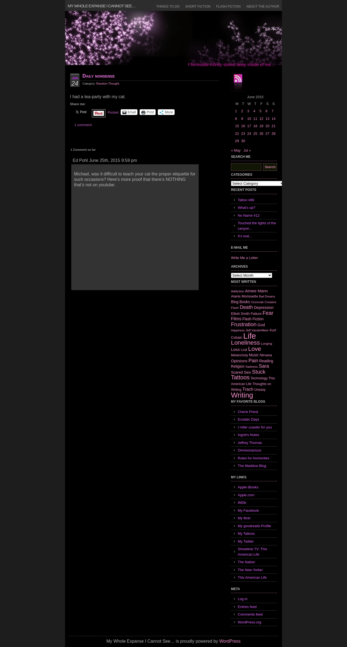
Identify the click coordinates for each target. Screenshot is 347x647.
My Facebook (248, 510)
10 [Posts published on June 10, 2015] (249, 119)
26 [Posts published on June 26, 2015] (261, 134)
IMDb (242, 503)
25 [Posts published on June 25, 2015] (255, 134)
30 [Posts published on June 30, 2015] (243, 141)
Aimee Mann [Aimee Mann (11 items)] (256, 291)
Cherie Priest (248, 412)
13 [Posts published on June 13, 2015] (267, 119)
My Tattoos (246, 533)
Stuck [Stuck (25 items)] (258, 372)
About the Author (262, 6)
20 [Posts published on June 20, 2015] (267, 126)
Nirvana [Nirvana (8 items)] (266, 355)
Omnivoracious (249, 450)
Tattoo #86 (246, 200)
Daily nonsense (98, 76)
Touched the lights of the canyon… (257, 225)
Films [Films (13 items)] (236, 318)
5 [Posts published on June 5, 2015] (260, 111)
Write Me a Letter (244, 258)
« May (235, 150)
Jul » (247, 150)
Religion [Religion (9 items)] (238, 366)
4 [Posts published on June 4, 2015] (254, 111)
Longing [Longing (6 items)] (266, 343)
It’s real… (245, 236)
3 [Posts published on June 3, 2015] (248, 111)
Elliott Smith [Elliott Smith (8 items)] (240, 314)
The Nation (246, 562)
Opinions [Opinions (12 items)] (239, 360)
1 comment (83, 125)
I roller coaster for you (255, 427)
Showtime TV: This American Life (252, 551)
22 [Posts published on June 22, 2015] (237, 134)
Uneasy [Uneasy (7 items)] (260, 390)
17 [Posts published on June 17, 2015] (249, 126)
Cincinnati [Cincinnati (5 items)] (257, 302)
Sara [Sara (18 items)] (264, 366)
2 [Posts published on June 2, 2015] (242, 111)
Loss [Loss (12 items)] (235, 349)
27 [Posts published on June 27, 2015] (267, 134)
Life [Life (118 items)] (249, 335)
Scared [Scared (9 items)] (237, 372)
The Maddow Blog (252, 466)
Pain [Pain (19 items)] (253, 360)
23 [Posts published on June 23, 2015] (243, 134)
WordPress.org (249, 622)
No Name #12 (248, 215)
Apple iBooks (248, 487)
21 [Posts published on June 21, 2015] (273, 126)
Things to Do (167, 6)
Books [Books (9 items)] (244, 302)
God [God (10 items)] (261, 325)
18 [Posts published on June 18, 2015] (255, 126)
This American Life (252, 577)
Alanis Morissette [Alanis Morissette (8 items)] (244, 296)
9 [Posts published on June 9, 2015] (242, 119)
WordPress (230, 641)
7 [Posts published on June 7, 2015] (273, 111)
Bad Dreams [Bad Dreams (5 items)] (267, 296)
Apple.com (246, 495)
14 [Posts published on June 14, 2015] (273, 119)
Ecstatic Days (248, 419)
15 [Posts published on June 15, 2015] (237, 126)
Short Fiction (198, 6)
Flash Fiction (228, 6)
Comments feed (250, 614)
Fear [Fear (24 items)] (267, 313)
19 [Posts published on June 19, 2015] (261, 126)
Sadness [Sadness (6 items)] (252, 366)
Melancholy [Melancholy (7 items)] (239, 355)
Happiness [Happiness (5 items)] (238, 330)
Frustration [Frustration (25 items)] (243, 324)
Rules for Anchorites (253, 458)
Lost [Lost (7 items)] (244, 350)
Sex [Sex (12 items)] (247, 372)
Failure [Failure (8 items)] (256, 314)
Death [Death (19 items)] (246, 307)
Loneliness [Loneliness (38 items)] (245, 342)
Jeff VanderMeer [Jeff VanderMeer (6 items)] (257, 330)
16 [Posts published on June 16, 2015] (243, 126)
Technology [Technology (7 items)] (259, 378)
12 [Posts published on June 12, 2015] (261, 119)
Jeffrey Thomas (250, 443)
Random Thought (107, 83)
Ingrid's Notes (248, 435)
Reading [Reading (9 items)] (266, 361)
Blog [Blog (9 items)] (235, 302)
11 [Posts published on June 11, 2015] (255, 119)
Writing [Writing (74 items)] (242, 395)
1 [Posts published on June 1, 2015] (236, 111)
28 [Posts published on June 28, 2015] (273, 134)
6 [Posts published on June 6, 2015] (266, 111)
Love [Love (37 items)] (254, 348)
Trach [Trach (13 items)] (247, 389)
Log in (242, 599)
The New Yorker (250, 570)
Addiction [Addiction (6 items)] (237, 291)
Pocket (113, 112)
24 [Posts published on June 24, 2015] (249, 134)
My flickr (244, 518)
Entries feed (247, 607)
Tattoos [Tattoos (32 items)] (240, 377)
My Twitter (246, 541)
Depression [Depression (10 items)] (264, 307)
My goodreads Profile (254, 526)
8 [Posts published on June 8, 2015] (236, 119)
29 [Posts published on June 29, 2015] (237, 141)
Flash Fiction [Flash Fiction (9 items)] (253, 319)
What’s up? (246, 208)
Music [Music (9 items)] (254, 355)
